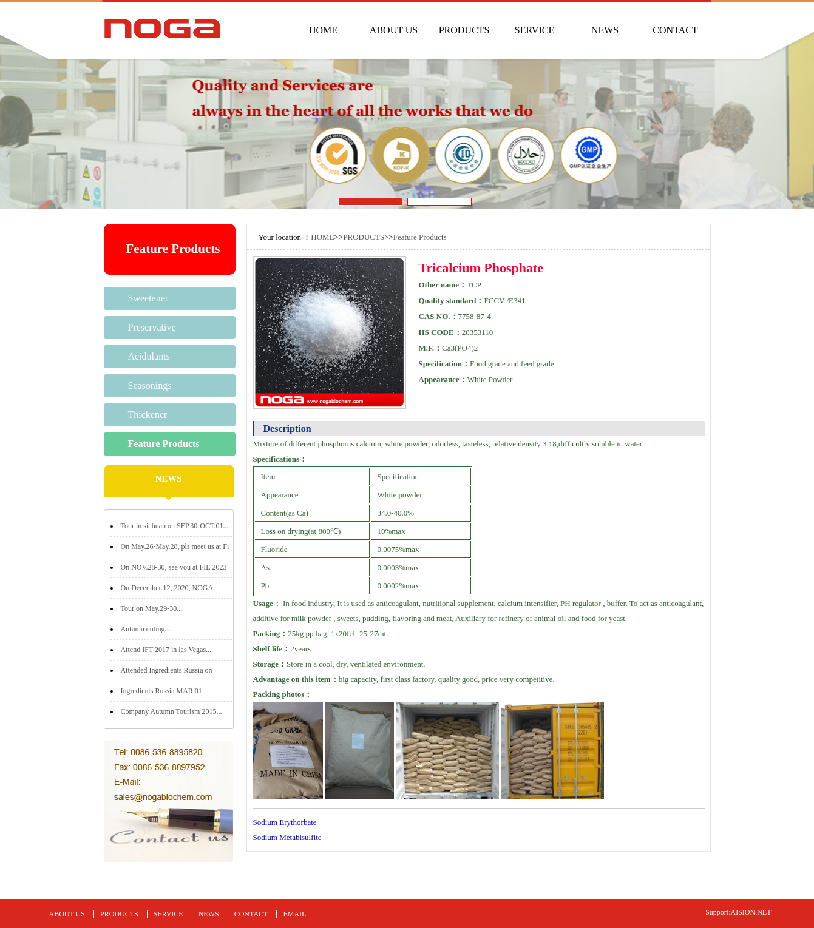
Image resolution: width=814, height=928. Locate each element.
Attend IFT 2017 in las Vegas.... (167, 649)
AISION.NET (751, 912)
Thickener (148, 414)
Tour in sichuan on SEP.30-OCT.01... (175, 526)
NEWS (605, 30)
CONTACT (675, 30)
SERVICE (534, 30)
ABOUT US (394, 30)
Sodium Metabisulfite (287, 837)
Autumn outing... (146, 629)
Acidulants (149, 356)
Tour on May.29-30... (152, 608)
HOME (323, 30)
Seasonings (150, 385)
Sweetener (148, 298)
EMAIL (294, 914)
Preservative (152, 327)
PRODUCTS (464, 30)
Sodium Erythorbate (285, 822)
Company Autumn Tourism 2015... (171, 711)
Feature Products (164, 444)
